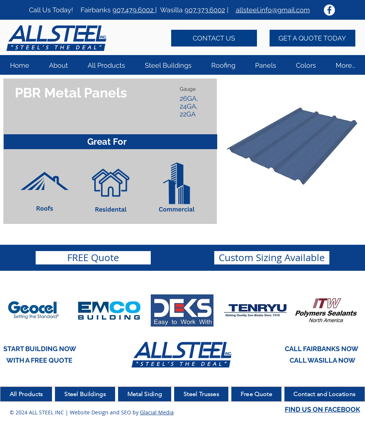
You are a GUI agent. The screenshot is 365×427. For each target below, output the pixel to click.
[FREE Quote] (93, 257)
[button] (223, 65)
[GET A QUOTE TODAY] (312, 38)
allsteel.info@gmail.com (273, 10)
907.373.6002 (205, 10)
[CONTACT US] (214, 38)
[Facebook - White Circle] (329, 10)
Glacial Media (157, 412)
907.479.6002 (134, 10)
